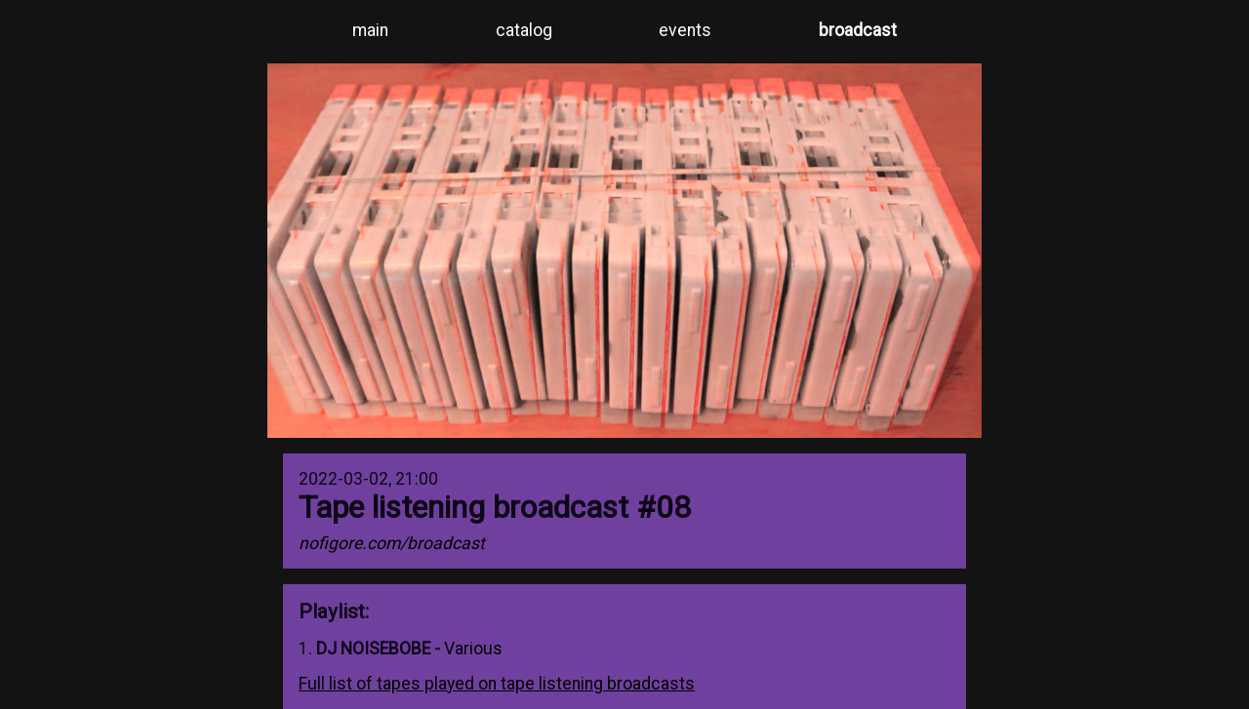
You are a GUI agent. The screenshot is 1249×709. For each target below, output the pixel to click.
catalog (524, 30)
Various (473, 648)
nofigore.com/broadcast (392, 543)
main (370, 30)
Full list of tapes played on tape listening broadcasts (497, 683)
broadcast (858, 30)
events (685, 30)
